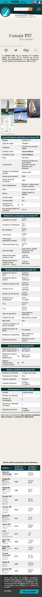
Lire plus (7, 591)
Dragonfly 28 (6, 481)
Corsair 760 (6, 509)
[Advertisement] (21, 81)
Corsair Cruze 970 (6, 556)
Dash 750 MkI (6, 541)
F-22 (7, 534)
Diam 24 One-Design (7, 474)
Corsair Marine (28, 151)
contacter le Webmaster (24, 417)
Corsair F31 (6, 500)
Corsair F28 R (6, 571)
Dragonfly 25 (6, 518)
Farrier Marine (27, 155)
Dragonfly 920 (6, 490)
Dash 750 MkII (7, 548)
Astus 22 (5, 564)
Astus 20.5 (6, 526)
